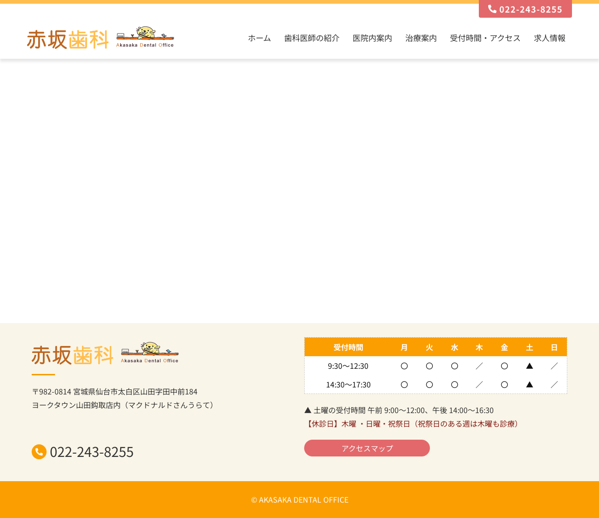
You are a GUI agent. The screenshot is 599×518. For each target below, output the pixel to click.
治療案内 (421, 37)
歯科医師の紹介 (312, 37)
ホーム (259, 37)
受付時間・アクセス (485, 37)
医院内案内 (372, 37)
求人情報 (549, 37)
